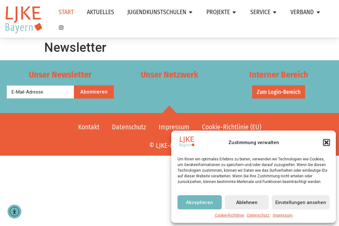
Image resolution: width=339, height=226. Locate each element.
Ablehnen (246, 202)
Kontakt (88, 127)
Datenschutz (258, 215)
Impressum (283, 215)
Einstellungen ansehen (300, 202)
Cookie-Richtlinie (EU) (231, 127)
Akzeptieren (199, 202)
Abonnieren (94, 92)
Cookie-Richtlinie (229, 215)
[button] (326, 142)
